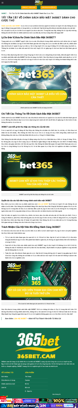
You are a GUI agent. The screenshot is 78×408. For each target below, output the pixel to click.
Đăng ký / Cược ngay (29, 7)
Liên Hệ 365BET (20, 319)
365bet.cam (5, 362)
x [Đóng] (3, 398)
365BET (4, 13)
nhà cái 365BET (43, 204)
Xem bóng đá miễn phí (48, 7)
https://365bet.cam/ (61, 379)
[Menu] (2, 2)
